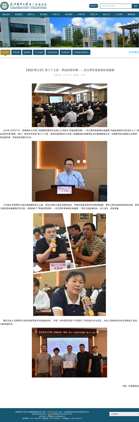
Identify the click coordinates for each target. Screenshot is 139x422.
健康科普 (131, 14)
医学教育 (69, 14)
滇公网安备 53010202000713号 (61, 414)
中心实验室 (39, 52)
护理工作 (56, 14)
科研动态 (5, 52)
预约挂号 (93, 6)
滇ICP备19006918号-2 (39, 414)
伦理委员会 (66, 52)
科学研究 (81, 14)
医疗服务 (43, 14)
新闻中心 (31, 14)
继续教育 (27, 52)
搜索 (135, 6)
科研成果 (16, 52)
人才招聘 (119, 14)
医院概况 (18, 14)
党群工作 (94, 14)
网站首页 (6, 14)
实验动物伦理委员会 (81, 52)
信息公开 (106, 14)
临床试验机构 (52, 52)
